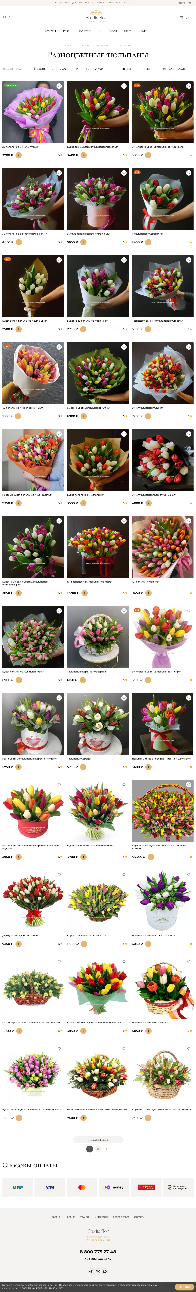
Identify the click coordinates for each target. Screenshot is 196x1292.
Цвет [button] (147, 69)
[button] (5, 16)
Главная (69, 45)
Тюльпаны (102, 45)
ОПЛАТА (71, 1217)
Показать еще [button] (98, 1140)
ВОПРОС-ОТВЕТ (121, 1217)
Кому (142, 31)
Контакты (129, 3)
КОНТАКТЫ (139, 1217)
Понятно (185, 1286)
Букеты (50, 31)
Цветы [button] (127, 69)
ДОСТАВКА (57, 1217)
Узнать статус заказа (58, 3)
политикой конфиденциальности (43, 1287)
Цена (128, 31)
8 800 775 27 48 (98, 1251)
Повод (112, 31)
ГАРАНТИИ (85, 1217)
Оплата (89, 3)
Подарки (84, 31)
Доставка (77, 3)
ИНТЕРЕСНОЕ (102, 1217)
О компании (114, 3)
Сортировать (174, 69)
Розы (66, 31)
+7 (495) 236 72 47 (98, 1259)
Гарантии (100, 3)
